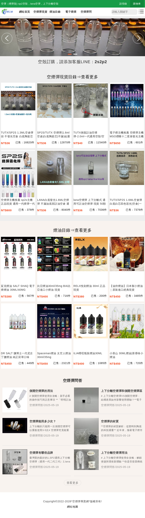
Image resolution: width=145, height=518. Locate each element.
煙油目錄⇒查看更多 (72, 230)
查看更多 (72, 482)
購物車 (137, 3)
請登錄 (123, 3)
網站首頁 (24, 11)
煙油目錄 (54, 11)
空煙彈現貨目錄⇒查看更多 (72, 77)
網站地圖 (72, 506)
